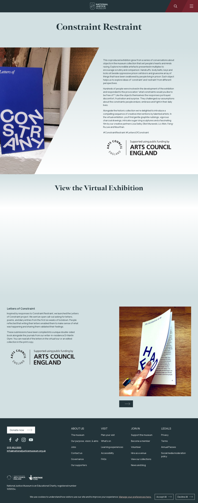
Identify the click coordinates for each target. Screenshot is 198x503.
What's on (106, 441)
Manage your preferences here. (135, 497)
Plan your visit (108, 434)
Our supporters (79, 465)
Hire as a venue (138, 453)
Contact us (76, 453)
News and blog (138, 465)
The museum (77, 434)
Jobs (73, 447)
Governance (77, 459)
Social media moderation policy (173, 455)
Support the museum (141, 434)
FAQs (103, 459)
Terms (164, 441)
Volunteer (136, 447)
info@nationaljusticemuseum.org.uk (26, 450)
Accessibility (107, 453)
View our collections (141, 459)
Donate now (17, 430)
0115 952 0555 (14, 447)
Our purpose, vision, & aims (84, 441)
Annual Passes (168, 447)
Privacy (164, 434)
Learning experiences (112, 447)
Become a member (140, 441)
